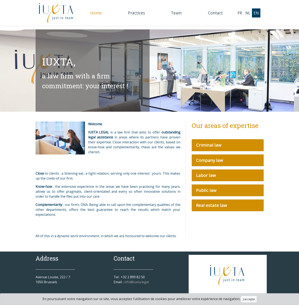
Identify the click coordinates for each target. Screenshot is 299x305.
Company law (209, 160)
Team (176, 13)
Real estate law (211, 205)
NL (247, 13)
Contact (215, 13)
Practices (136, 13)
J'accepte (249, 299)
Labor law (206, 175)
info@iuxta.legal (136, 282)
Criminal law (208, 145)
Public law (206, 190)
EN (256, 13)
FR (240, 13)
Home (96, 13)
